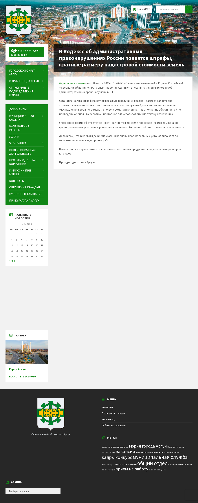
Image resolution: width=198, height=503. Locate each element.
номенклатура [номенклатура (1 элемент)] (108, 464)
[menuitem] (26, 72)
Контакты (107, 407)
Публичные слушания (114, 425)
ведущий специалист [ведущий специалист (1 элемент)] (144, 452)
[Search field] (174, 9)
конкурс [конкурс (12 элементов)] (123, 457)
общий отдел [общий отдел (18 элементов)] (152, 463)
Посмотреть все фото (22, 376)
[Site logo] (18, 36)
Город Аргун (17, 369)
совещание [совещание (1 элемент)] (161, 470)
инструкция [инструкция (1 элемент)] (174, 452)
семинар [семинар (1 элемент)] (152, 470)
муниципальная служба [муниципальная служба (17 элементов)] (160, 457)
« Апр (12, 260)
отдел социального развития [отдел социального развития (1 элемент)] (180, 464)
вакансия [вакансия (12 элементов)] (125, 451)
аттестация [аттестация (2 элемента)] (108, 452)
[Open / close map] (141, 9)
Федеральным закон (72, 83)
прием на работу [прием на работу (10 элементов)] (131, 469)
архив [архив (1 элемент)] (181, 447)
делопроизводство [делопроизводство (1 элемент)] (160, 452)
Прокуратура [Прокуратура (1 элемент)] (173, 447)
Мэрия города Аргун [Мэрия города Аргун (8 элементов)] (148, 446)
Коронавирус (109, 419)
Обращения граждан (113, 413)
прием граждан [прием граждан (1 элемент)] (108, 470)
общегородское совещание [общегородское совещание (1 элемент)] (126, 464)
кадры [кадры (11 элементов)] (108, 457)
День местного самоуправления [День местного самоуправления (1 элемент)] (115, 447)
